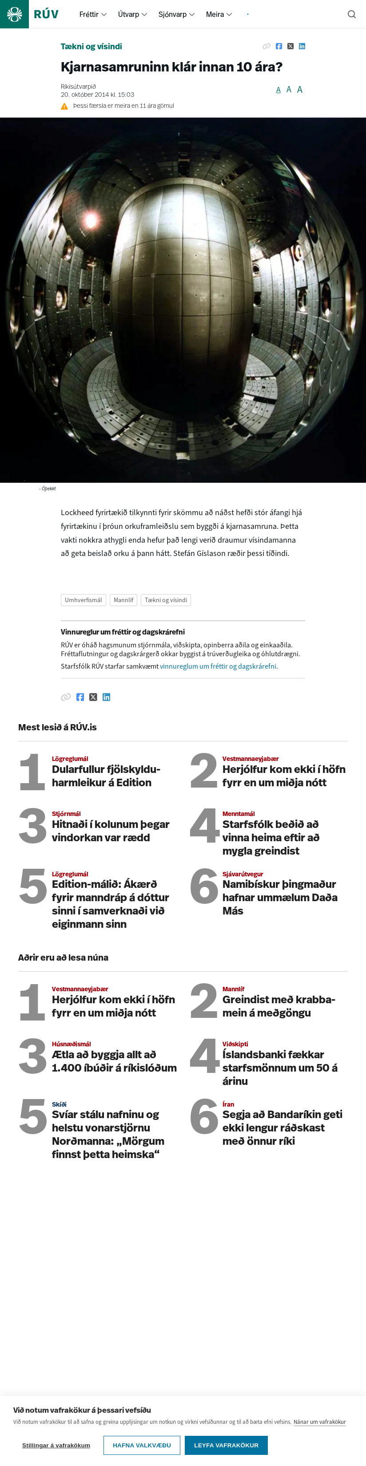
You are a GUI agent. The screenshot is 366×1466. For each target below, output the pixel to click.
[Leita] (351, 14)
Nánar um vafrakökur (320, 1422)
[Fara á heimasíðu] (37, 14)
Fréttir (89, 14)
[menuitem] (103, 14)
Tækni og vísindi (91, 47)
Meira (215, 14)
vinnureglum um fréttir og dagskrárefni (218, 666)
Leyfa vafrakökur (226, 1445)
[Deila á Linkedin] (302, 46)
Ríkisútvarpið (78, 87)
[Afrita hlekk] (267, 46)
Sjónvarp (173, 14)
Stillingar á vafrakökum (56, 1445)
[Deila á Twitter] (290, 46)
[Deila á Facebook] (279, 46)
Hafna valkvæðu (142, 1445)
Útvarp (128, 14)
